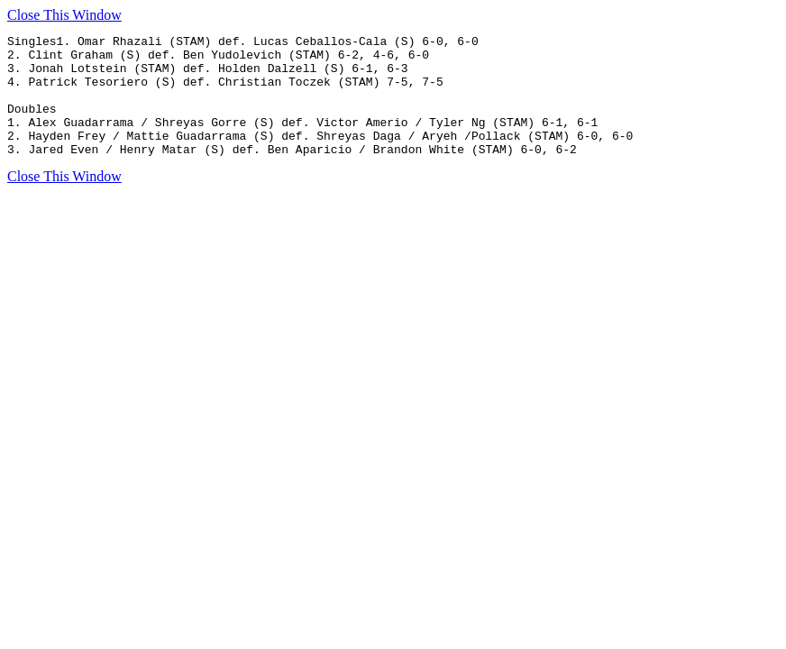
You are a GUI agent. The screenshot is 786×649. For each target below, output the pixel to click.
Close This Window (64, 15)
